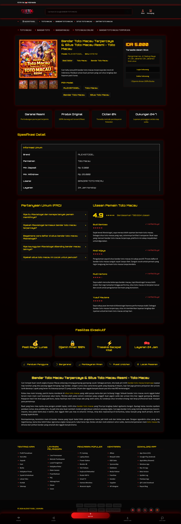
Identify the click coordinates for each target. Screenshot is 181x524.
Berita (22, 471)
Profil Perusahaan (26, 456)
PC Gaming (84, 456)
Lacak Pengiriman (56, 466)
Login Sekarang (143, 70)
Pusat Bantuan (55, 477)
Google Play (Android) (147, 460)
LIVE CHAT (162, 519)
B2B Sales (113, 464)
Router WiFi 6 (84, 478)
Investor (112, 482)
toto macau (152, 425)
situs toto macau (72, 396)
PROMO (18, 519)
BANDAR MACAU (62, 30)
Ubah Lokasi (132, 61)
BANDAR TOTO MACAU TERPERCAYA (114, 30)
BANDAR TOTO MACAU (64, 21)
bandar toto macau (85, 409)
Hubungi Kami (55, 484)
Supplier (113, 486)
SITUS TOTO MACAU (84, 21)
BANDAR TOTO (43, 30)
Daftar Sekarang (142, 76)
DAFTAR (90, 514)
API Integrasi (114, 489)
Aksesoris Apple (85, 489)
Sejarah (22, 464)
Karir (21, 467)
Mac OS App (144, 471)
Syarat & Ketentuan (27, 478)
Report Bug (144, 489)
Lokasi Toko (24, 482)
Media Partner (114, 475)
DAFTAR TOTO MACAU (104, 21)
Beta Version (144, 475)
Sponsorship (114, 467)
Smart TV (83, 482)
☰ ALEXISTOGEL (28, 21)
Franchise (113, 478)
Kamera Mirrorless (86, 486)
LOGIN (53, 519)
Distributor (113, 471)
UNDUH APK (128, 519)
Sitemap (23, 489)
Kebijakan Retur (55, 470)
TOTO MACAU (46, 21)
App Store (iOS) (145, 456)
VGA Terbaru (84, 471)
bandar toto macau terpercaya (141, 386)
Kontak (22, 486)
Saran (52, 492)
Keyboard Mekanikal (87, 475)
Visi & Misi (23, 460)
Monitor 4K (83, 467)
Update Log (144, 478)
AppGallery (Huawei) (147, 464)
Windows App (144, 467)
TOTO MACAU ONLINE (84, 30)
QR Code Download (147, 486)
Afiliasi (112, 456)
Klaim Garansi (54, 473)
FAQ (51, 481)
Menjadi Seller (115, 460)
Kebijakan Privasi (26, 475)
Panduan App (144, 482)
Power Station (85, 464)
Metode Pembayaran (57, 462)
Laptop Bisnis (84, 460)
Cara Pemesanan (56, 458)
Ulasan (52, 488)
